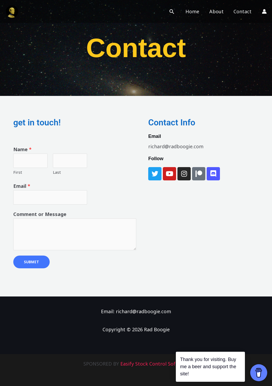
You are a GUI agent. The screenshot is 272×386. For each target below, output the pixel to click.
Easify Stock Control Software (154, 363)
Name (22, 149)
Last (57, 172)
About (217, 11)
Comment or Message (39, 214)
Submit (31, 261)
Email (21, 186)
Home (193, 11)
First (17, 172)
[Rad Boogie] (12, 11)
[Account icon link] (264, 11)
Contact (243, 11)
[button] (173, 11)
